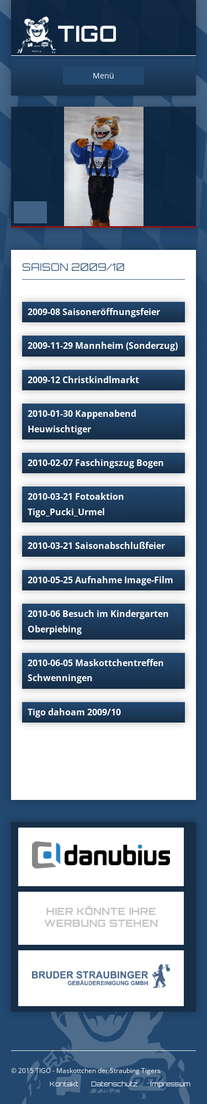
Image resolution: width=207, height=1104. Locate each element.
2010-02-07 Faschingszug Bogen (96, 463)
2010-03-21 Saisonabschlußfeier (96, 546)
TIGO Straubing (66, 36)
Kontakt (64, 1084)
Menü (103, 75)
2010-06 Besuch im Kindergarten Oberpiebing (98, 621)
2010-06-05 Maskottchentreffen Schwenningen (96, 670)
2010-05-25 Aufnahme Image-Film (100, 580)
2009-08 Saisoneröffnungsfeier (94, 312)
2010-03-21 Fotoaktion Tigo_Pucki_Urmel (76, 503)
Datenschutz (114, 1084)
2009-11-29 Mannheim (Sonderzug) (103, 345)
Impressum (170, 1084)
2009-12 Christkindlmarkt (83, 380)
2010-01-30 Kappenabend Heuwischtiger (82, 421)
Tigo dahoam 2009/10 (74, 712)
